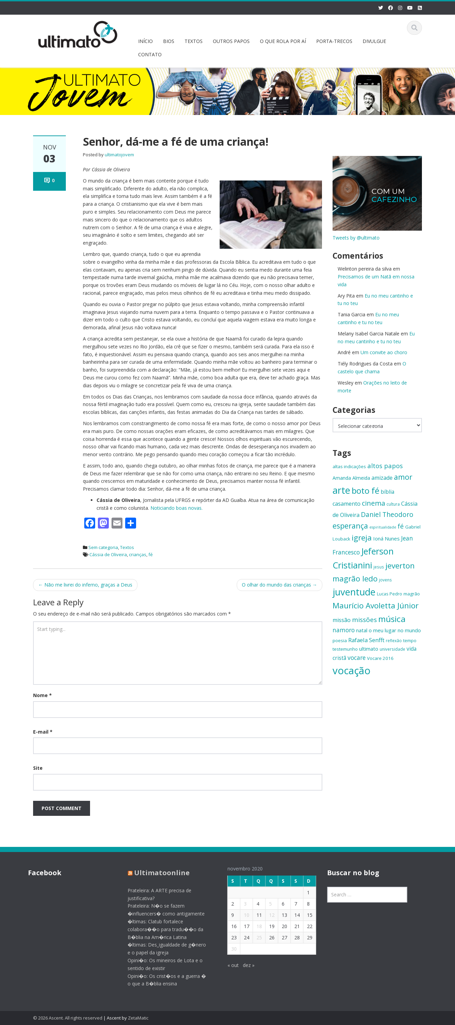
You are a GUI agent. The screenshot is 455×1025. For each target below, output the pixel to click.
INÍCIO (145, 41)
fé (150, 554)
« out (227, 965)
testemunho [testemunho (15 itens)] (345, 649)
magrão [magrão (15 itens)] (411, 594)
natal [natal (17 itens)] (361, 630)
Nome (42, 695)
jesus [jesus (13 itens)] (378, 566)
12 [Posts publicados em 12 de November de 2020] (266, 915)
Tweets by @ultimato (356, 237)
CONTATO (150, 54)
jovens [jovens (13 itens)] (385, 579)
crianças (137, 554)
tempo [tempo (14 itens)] (409, 640)
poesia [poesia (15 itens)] (340, 640)
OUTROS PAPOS (231, 41)
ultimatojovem (119, 154)
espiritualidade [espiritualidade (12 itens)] (382, 527)
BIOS (168, 41)
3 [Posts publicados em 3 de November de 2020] (239, 903)
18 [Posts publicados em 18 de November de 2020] (253, 926)
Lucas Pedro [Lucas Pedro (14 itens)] (389, 594)
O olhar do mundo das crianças (279, 584)
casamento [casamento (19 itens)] (347, 503)
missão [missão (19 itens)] (342, 620)
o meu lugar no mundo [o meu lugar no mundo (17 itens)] (395, 630)
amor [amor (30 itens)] (403, 477)
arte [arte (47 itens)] (341, 490)
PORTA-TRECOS (334, 41)
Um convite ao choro (384, 352)
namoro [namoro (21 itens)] (344, 630)
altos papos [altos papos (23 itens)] (385, 465)
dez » (243, 965)
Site (38, 768)
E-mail (43, 731)
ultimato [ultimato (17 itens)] (368, 648)
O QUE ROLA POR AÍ (283, 41)
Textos (127, 547)
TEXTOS (194, 41)
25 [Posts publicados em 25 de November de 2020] (253, 937)
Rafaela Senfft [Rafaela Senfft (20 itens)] (366, 640)
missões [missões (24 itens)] (364, 619)
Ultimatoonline (156, 872)
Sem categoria (103, 547)
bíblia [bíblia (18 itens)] (387, 491)
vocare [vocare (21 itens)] (357, 658)
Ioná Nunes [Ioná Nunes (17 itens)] (386, 538)
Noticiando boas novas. (176, 508)
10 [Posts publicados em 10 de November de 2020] (241, 915)
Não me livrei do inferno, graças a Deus (85, 584)
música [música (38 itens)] (392, 618)
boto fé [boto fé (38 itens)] (365, 490)
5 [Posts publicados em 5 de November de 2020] (264, 903)
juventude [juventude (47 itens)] (354, 592)
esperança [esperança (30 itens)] (350, 526)
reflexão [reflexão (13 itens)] (394, 640)
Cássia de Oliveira (108, 554)
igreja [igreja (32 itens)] (362, 537)
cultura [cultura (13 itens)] (393, 504)
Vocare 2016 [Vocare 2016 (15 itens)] (380, 658)
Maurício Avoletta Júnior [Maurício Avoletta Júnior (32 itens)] (376, 605)
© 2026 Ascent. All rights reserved (67, 1018)
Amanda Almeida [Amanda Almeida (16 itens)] (351, 478)
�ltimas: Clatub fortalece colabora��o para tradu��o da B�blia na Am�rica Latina (160, 929)
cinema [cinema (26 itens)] (373, 503)
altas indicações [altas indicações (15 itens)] (349, 466)
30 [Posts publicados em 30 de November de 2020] (228, 948)
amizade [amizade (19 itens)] (382, 477)
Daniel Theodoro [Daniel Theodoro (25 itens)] (387, 514)
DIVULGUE (374, 41)
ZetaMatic (138, 1018)
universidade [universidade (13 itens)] (392, 649)
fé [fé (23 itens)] (401, 526)
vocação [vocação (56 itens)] (351, 670)
